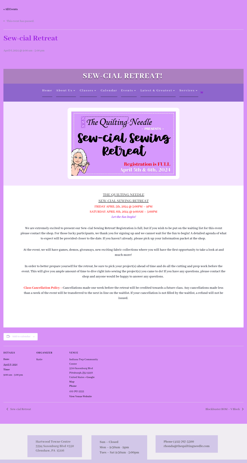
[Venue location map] (120, 369)
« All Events (10, 9)
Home (47, 90)
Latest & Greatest (156, 90)
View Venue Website (80, 396)
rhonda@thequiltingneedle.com (187, 446)
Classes (86, 90)
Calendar (109, 90)
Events (127, 90)
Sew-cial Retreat (20, 409)
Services (187, 90)
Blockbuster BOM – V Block (222, 409)
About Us (64, 90)
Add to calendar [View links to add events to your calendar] (21, 336)
